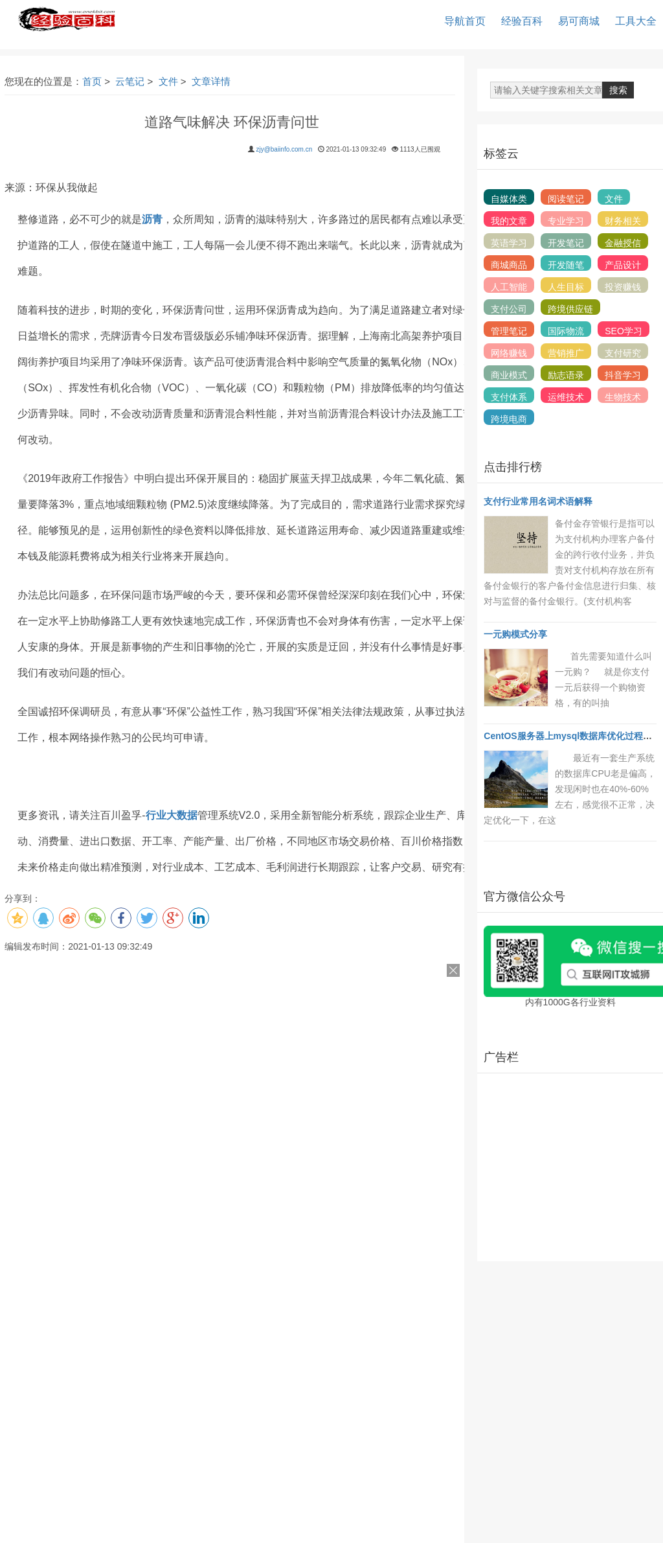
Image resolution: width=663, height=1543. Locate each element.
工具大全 (636, 21)
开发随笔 (566, 265)
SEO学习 (623, 331)
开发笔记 (566, 243)
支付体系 (509, 397)
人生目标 (566, 287)
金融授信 (623, 243)
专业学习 (566, 221)
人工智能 (509, 287)
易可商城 (579, 21)
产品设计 (623, 265)
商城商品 (509, 265)
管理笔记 (509, 331)
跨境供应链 (570, 309)
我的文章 (509, 221)
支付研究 (623, 353)
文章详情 (211, 81)
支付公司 (509, 309)
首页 (92, 81)
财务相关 (623, 221)
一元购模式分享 (515, 634)
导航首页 (465, 21)
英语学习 (509, 243)
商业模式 (509, 375)
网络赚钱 (509, 353)
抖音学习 (623, 375)
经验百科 (522, 21)
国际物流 (566, 331)
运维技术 (566, 397)
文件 (168, 81)
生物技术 (623, 397)
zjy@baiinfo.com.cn (284, 149)
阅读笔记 (566, 199)
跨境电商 (509, 419)
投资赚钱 (623, 287)
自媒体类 (509, 199)
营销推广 (566, 353)
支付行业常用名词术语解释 (538, 501)
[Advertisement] (570, 1167)
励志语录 (566, 375)
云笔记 (129, 81)
